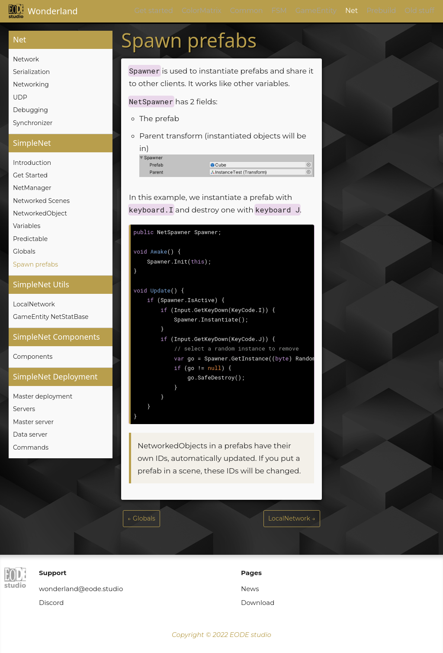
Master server (33, 422)
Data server (30, 434)
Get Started (30, 175)
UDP (20, 97)
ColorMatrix (202, 10)
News (250, 589)
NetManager (32, 188)
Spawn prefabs (35, 264)
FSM (279, 10)
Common (246, 10)
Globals (24, 251)
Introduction (32, 163)
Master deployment (42, 396)
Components (32, 356)
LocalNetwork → (291, 518)
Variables (26, 226)
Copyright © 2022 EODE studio (221, 634)
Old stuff (419, 10)
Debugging (30, 110)
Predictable (30, 239)
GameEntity (316, 10)
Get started (153, 10)
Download (257, 602)
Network (26, 59)
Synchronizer (32, 123)
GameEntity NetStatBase (51, 317)
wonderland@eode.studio (81, 589)
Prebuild (381, 10)
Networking (31, 84)
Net (351, 10)
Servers (24, 409)
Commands (30, 447)
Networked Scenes (41, 201)
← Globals (141, 518)
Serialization (31, 72)
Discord (51, 602)
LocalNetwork (34, 304)
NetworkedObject (40, 213)
